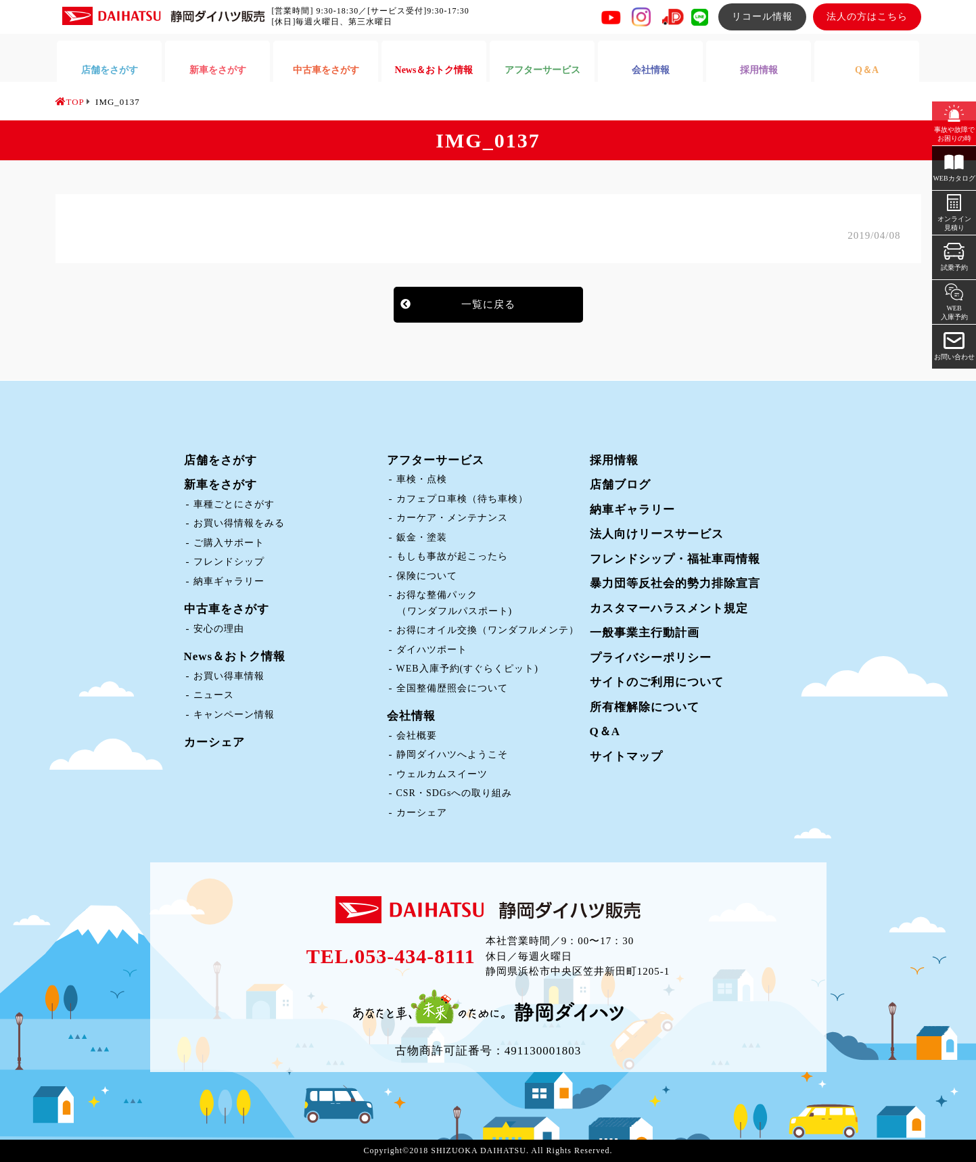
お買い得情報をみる (239, 523)
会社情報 (411, 716)
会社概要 (416, 735)
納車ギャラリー (228, 581)
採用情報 (614, 460)
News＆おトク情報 (235, 656)
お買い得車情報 (228, 676)
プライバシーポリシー (651, 657)
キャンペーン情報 (234, 715)
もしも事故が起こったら (452, 556)
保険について (426, 576)
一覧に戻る (488, 304)
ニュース (213, 695)
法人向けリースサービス (657, 534)
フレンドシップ (228, 562)
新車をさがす (220, 484)
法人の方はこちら (867, 16)
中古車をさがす (226, 609)
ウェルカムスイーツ (442, 774)
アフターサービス (435, 460)
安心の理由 (218, 629)
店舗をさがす (220, 460)
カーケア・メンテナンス (452, 518)
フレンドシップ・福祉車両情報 (675, 559)
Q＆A (605, 731)
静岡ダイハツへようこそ (452, 754)
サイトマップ (626, 756)
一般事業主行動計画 (644, 632)
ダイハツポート (431, 650)
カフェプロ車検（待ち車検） (462, 499)
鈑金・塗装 (421, 537)
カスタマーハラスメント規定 (669, 608)
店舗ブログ (620, 484)
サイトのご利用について (657, 682)
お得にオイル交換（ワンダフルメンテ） (487, 630)
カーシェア (214, 742)
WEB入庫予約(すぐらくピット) (467, 669)
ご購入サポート (228, 543)
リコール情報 (762, 16)
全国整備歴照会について (452, 688)
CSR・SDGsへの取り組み (454, 793)
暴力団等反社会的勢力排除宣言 (675, 583)
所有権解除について (644, 707)
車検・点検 (421, 479)
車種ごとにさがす (234, 504)
